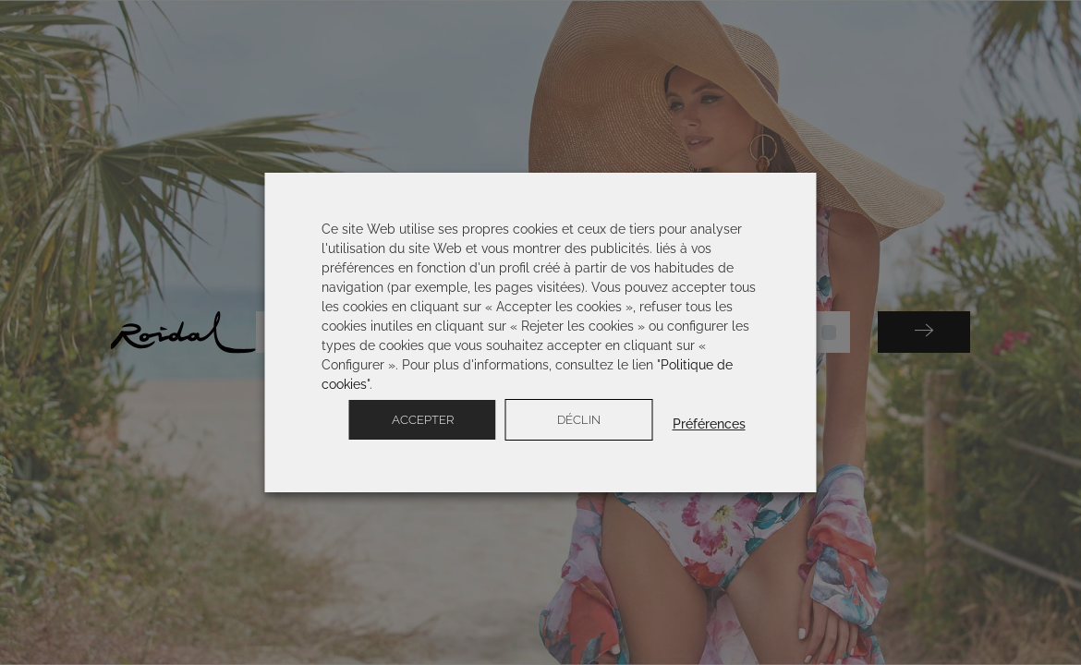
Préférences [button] (709, 424)
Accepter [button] (423, 420)
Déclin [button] (579, 420)
